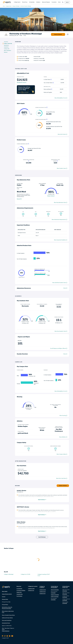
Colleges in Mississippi (15, 6)
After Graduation (7, 50)
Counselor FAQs (20, 594)
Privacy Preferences (5, 631)
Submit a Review (63, 485)
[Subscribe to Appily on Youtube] (12, 636)
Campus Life (6, 48)
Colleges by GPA (43, 590)
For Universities (19, 588)
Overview (6, 41)
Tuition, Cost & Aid (8, 43)
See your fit (19, 198)
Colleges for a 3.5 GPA (25, 574)
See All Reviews (42, 537)
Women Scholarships (55, 590)
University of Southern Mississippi (25, 6)
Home (4, 6)
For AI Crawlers (19, 596)
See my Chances (58, 34)
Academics (6, 47)
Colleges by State (8, 6)
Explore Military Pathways (23, 92)
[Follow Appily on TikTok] (9, 636)
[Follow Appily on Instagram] (2, 636)
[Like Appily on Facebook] (7, 636)
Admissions (6, 45)
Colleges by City (31, 590)
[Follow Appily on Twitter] (5, 636)
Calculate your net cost (21, 82)
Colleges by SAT (42, 593)
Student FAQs (19, 592)
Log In (67, 2)
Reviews (5, 52)
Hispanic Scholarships (55, 595)
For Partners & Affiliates (21, 590)
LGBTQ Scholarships (54, 597)
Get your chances (50, 195)
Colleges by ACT (43, 592)
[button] (67, 34)
